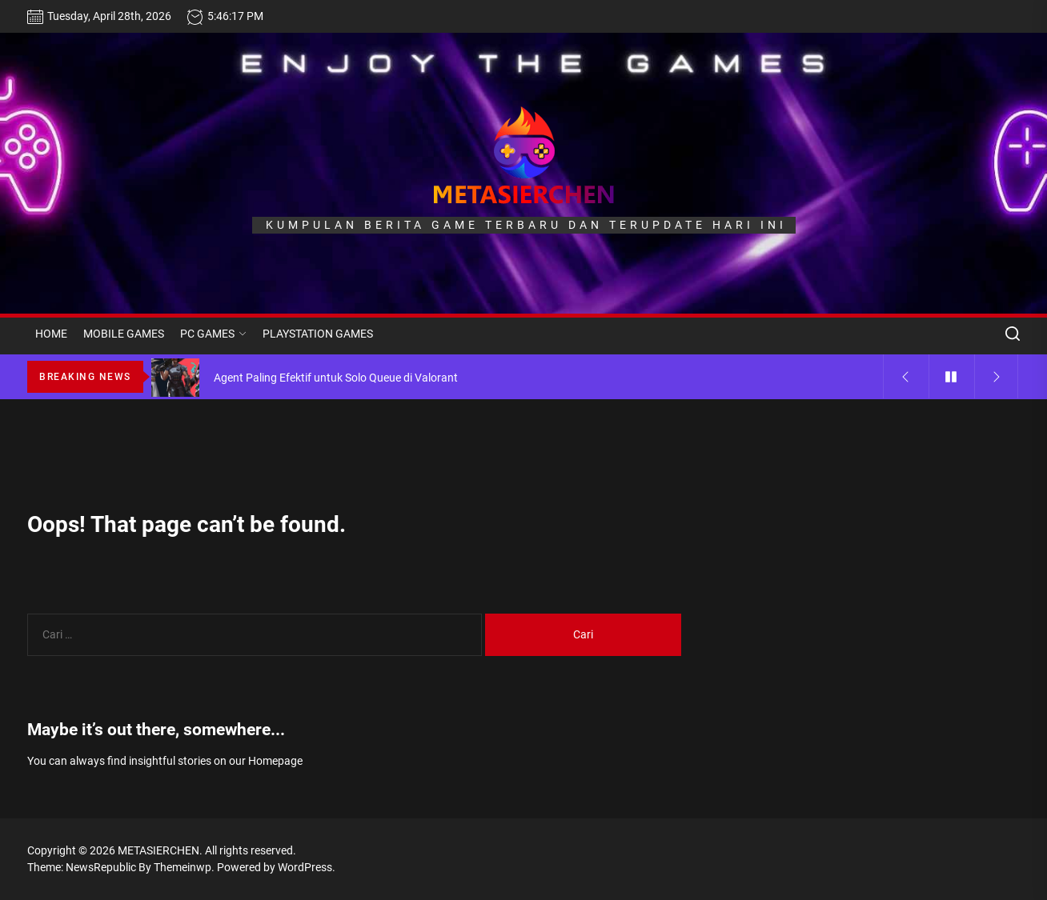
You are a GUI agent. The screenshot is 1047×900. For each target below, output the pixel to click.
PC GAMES (213, 333)
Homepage (275, 760)
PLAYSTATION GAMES (318, 333)
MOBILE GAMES (123, 333)
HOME (51, 333)
